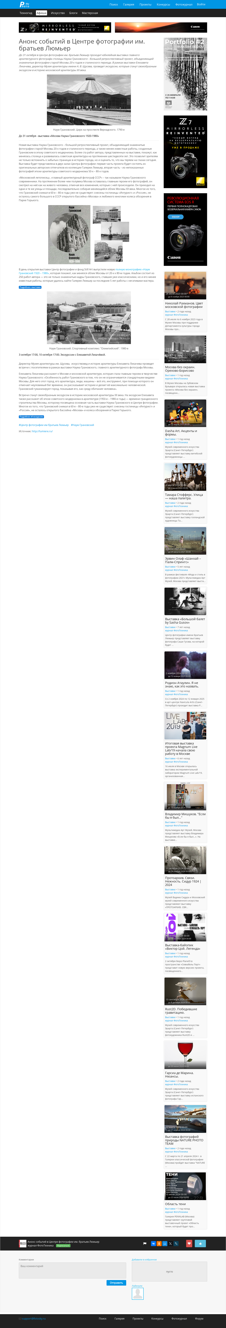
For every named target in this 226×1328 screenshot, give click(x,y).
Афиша (41, 13)
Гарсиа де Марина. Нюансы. (179, 1074)
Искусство (58, 13)
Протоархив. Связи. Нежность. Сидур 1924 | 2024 (183, 881)
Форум (199, 1318)
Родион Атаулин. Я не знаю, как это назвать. (182, 685)
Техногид (26, 13)
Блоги (74, 13)
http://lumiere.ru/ (42, 431)
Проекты (145, 4)
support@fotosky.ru (34, 1318)
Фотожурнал (183, 4)
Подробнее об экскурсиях (31, 416)
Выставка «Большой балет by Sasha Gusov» (185, 621)
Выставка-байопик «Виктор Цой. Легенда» (182, 947)
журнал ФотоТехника (176, 314)
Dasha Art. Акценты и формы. (181, 432)
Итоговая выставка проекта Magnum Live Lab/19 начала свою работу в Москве (181, 748)
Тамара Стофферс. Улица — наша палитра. (184, 496)
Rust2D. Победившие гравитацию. (181, 1011)
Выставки (170, 311)
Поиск (114, 4)
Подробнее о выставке (30, 287)
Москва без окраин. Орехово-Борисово (180, 369)
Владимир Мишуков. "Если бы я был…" (185, 816)
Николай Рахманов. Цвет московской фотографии (184, 305)
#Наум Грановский (82, 425)
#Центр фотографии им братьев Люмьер (44, 425)
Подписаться (63, 1245)
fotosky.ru (24, 4)
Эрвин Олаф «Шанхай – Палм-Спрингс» (183, 560)
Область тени (175, 1204)
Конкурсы (163, 4)
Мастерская (90, 13)
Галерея (128, 4)
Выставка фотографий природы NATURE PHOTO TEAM (184, 1140)
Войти (201, 4)
